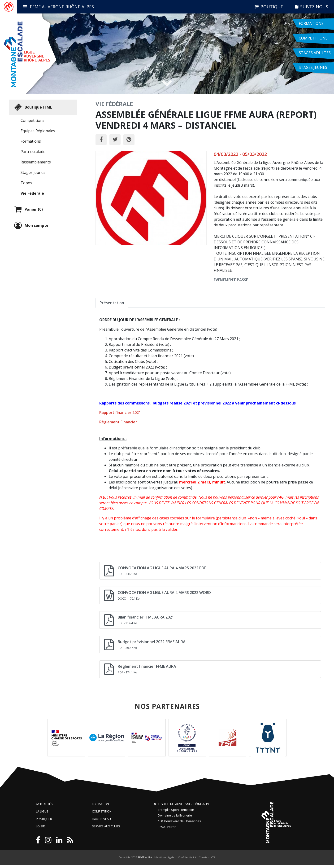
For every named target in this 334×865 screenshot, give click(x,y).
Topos (26, 182)
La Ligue (42, 811)
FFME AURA (145, 857)
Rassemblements (36, 162)
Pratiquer (44, 819)
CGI (213, 857)
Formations (31, 141)
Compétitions (32, 120)
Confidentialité (187, 857)
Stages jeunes (33, 172)
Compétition (102, 811)
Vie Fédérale (32, 193)
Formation (100, 804)
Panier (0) (28, 209)
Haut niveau (101, 819)
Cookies (204, 857)
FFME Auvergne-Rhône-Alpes (58, 6)
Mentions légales (165, 857)
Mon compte (30, 225)
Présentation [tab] (112, 302)
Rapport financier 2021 (120, 412)
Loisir (40, 826)
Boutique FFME (32, 107)
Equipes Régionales (38, 130)
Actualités (44, 804)
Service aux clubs (106, 826)
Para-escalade (33, 151)
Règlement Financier (118, 422)
